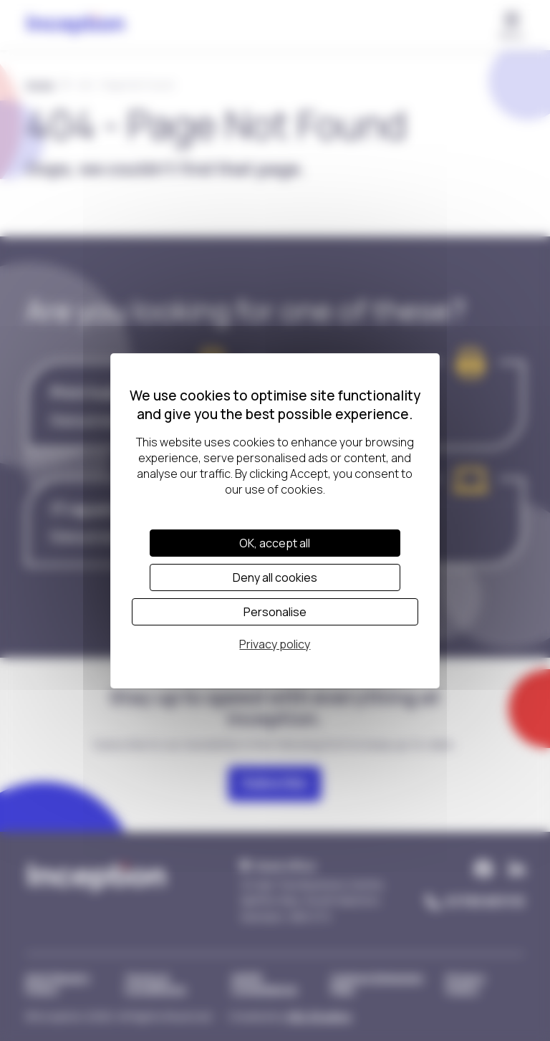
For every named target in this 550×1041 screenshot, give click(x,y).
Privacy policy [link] (274, 644)
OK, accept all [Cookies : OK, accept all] (274, 543)
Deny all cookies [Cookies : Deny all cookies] (275, 577)
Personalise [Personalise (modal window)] (275, 612)
